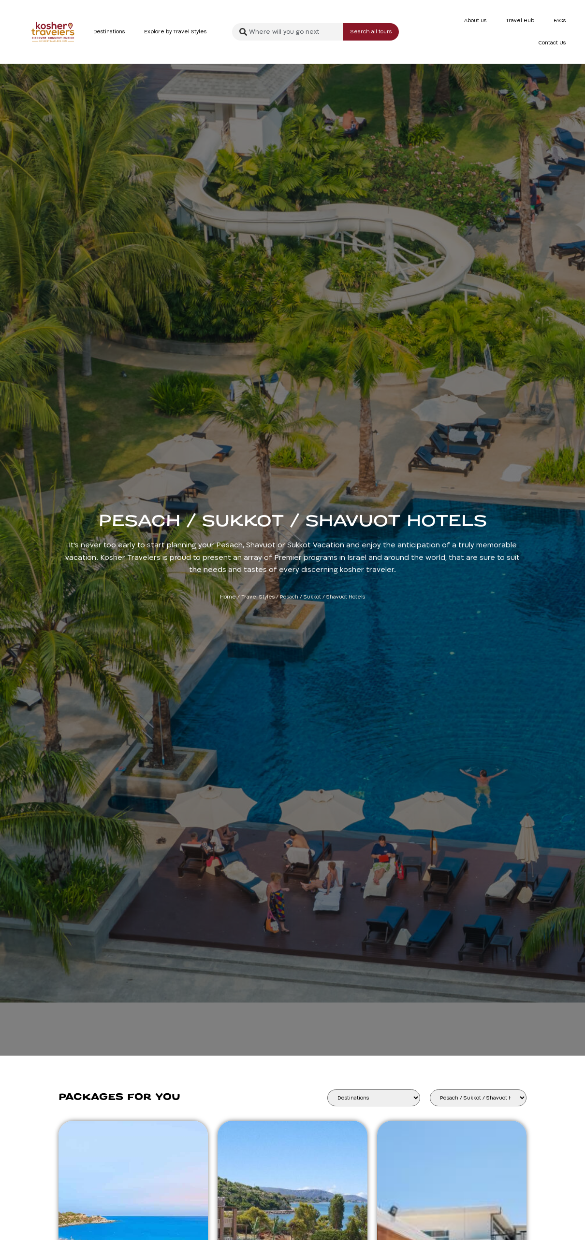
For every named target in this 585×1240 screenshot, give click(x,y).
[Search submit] (371, 32)
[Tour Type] (478, 1097)
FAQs (560, 20)
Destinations (109, 31)
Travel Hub (520, 20)
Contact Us (552, 42)
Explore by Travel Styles (175, 31)
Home (228, 596)
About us (475, 20)
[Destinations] (373, 1097)
